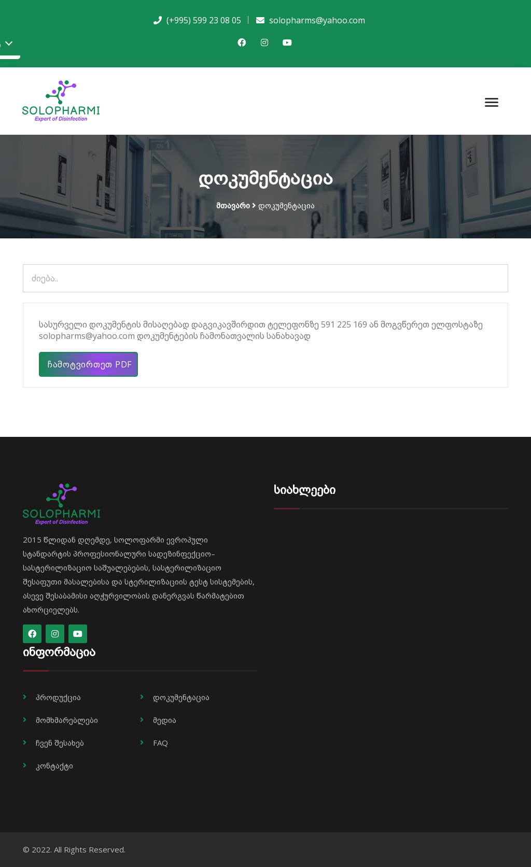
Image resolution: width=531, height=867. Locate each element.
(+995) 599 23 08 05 (202, 20)
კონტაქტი (54, 765)
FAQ (160, 742)
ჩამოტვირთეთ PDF (88, 364)
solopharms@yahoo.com (316, 20)
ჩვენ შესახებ (60, 742)
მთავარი (233, 205)
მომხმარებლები (67, 720)
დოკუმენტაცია (181, 697)
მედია (164, 720)
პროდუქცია (58, 697)
